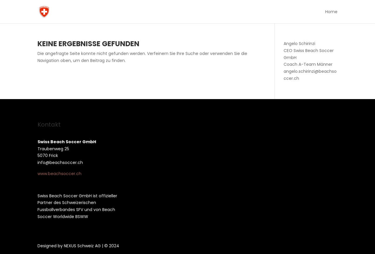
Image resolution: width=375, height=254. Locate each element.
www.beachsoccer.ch (59, 174)
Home (331, 12)
